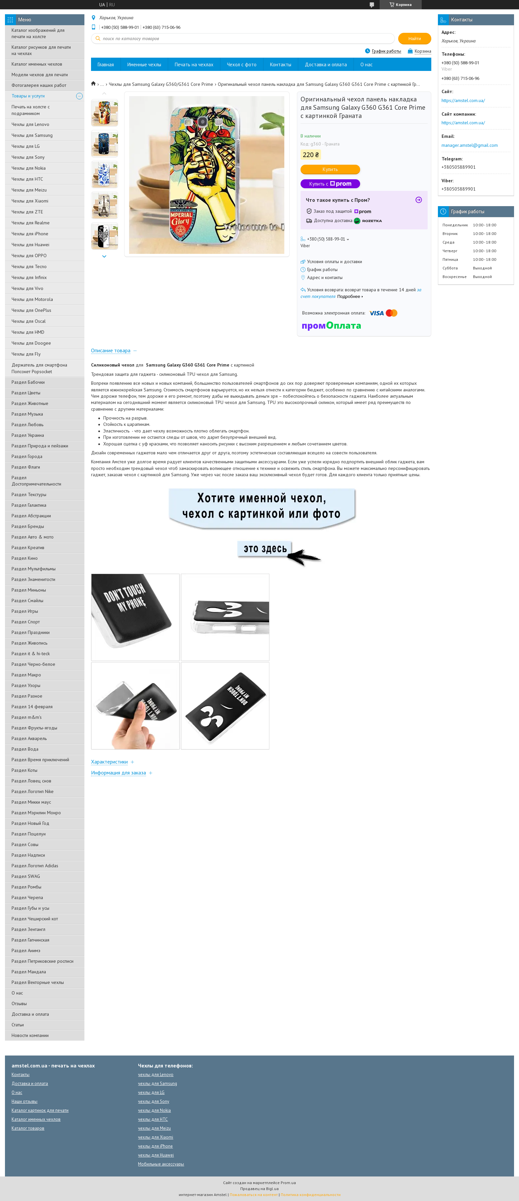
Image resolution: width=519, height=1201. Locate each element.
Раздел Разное (27, 696)
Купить (330, 169)
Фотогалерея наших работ (39, 85)
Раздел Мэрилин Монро (36, 813)
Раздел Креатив (28, 547)
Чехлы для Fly (26, 354)
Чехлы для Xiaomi (30, 201)
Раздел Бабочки (28, 382)
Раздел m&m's (27, 717)
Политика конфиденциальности (311, 1194)
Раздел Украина (28, 435)
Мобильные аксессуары (161, 1164)
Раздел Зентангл (28, 929)
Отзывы (19, 1003)
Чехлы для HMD (28, 332)
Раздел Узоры (26, 685)
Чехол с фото (242, 64)
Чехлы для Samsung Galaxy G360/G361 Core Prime (161, 84)
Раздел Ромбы (26, 887)
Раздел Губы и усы (30, 908)
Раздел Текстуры (29, 494)
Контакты (280, 64)
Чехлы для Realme (31, 223)
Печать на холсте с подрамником (31, 110)
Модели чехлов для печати (40, 75)
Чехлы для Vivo (27, 288)
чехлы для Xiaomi (155, 1137)
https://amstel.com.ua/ (463, 100)
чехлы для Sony (153, 1101)
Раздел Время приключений (40, 760)
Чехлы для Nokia (29, 168)
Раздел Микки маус (31, 802)
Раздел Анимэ (26, 950)
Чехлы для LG (26, 146)
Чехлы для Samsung (32, 135)
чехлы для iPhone (155, 1146)
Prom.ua (288, 1182)
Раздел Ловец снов (31, 781)
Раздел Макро (26, 675)
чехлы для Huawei (156, 1155)
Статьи (18, 1025)
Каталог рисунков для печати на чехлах (41, 50)
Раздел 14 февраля (32, 707)
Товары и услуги (28, 96)
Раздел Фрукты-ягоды (34, 728)
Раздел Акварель (29, 738)
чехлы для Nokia (154, 1110)
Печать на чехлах (194, 64)
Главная (106, 64)
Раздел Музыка (27, 414)
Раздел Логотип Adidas (35, 866)
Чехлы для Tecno (29, 266)
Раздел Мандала (29, 972)
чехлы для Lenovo (155, 1074)
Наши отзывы (24, 1101)
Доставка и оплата (30, 1014)
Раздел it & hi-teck (31, 654)
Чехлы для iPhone (30, 234)
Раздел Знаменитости (33, 579)
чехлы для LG (151, 1092)
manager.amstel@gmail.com (470, 145)
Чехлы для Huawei (30, 245)
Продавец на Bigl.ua (259, 1188)
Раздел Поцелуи (29, 834)
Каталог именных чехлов (37, 64)
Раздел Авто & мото (33, 537)
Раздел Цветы (26, 393)
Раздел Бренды (28, 526)
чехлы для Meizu (154, 1128)
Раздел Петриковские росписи (42, 961)
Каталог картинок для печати (40, 1110)
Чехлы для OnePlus (31, 310)
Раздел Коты (24, 770)
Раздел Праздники (31, 632)
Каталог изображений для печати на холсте (38, 33)
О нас (17, 993)
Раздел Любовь (27, 425)
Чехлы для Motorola (32, 299)
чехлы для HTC (153, 1119)
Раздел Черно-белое (33, 664)
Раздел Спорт (26, 622)
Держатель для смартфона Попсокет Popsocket (39, 368)
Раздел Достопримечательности (36, 481)
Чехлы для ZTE (27, 212)
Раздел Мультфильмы (34, 569)
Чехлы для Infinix (29, 277)
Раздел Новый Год (30, 823)
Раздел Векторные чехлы (38, 982)
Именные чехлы (144, 64)
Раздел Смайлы (27, 600)
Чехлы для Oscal (29, 321)
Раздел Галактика (29, 505)
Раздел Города (27, 456)
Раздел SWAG (26, 876)
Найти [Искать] (414, 38)
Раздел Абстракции (31, 516)
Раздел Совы (25, 844)
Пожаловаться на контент (254, 1194)
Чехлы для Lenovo (30, 124)
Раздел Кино (25, 558)
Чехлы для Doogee (31, 343)
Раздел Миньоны (29, 590)
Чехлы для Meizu (29, 190)
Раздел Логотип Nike (33, 791)
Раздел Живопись (29, 643)
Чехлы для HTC (27, 179)
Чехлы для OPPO (29, 255)
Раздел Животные (30, 403)
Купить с (330, 184)
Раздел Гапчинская (30, 940)
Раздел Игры (25, 611)
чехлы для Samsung (157, 1083)
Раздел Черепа (27, 897)
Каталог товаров (28, 1128)
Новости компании (30, 1035)
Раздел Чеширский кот (35, 919)
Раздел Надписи (28, 855)
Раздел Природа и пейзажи (40, 446)
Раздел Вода (25, 749)
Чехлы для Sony (28, 157)
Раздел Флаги (26, 467)
